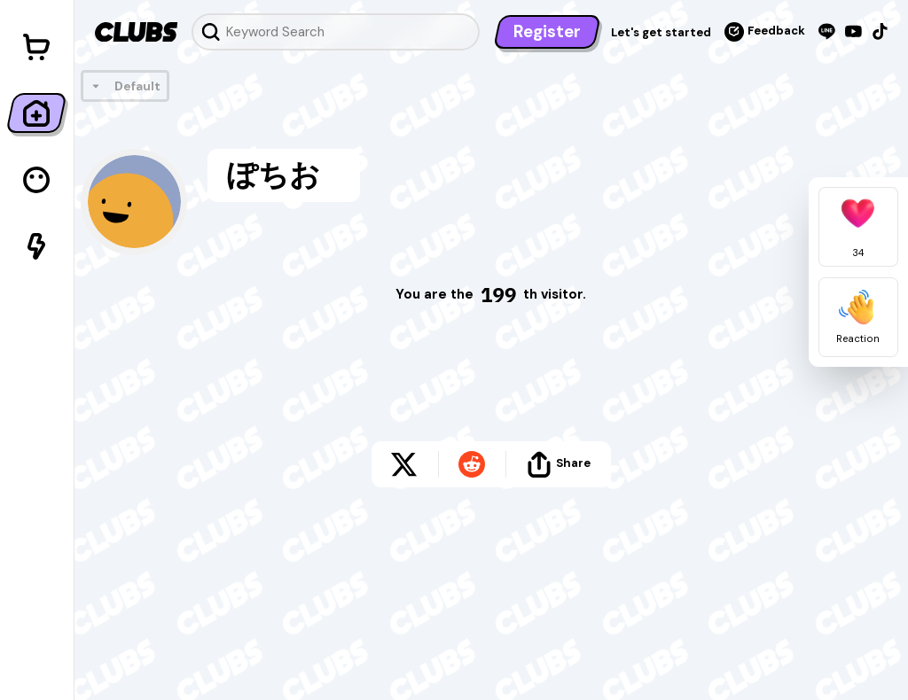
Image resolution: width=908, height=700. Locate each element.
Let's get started (661, 32)
